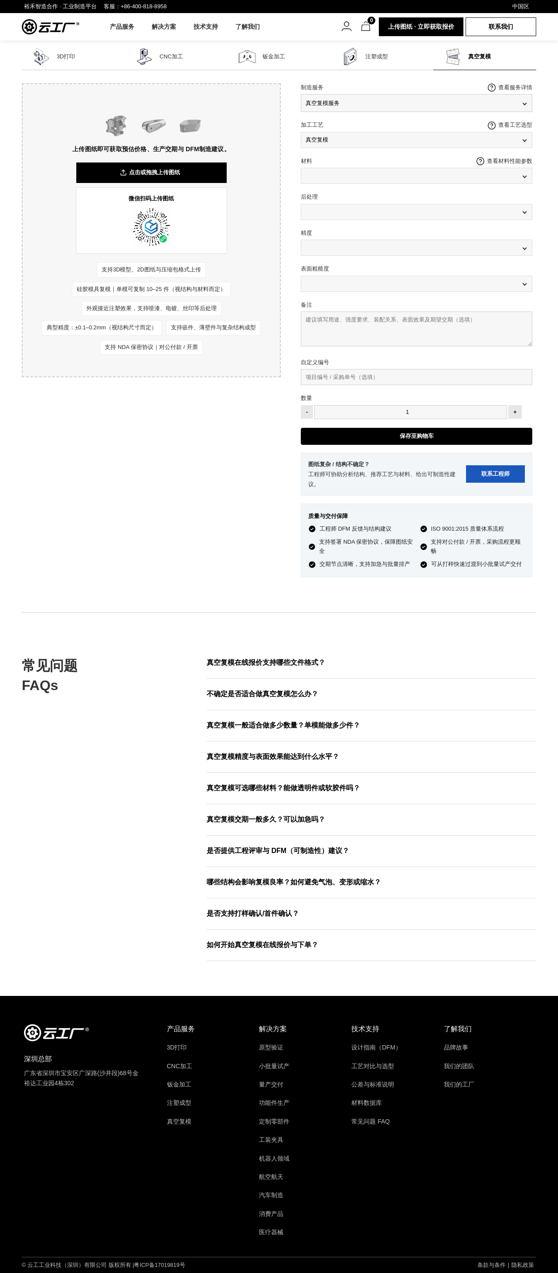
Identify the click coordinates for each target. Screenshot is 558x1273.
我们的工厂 (459, 1084)
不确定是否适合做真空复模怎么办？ (262, 693)
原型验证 (271, 1047)
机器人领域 (274, 1158)
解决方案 (165, 26)
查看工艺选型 (515, 125)
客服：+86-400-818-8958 (135, 6)
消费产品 (271, 1213)
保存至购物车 (417, 436)
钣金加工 (273, 56)
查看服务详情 (515, 87)
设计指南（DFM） (376, 1047)
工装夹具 (271, 1139)
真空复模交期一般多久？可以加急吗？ (266, 819)
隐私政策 (522, 1265)
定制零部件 (274, 1121)
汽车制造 (271, 1195)
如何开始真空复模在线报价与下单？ (262, 944)
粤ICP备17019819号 (159, 1265)
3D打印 (66, 56)
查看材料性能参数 (509, 161)
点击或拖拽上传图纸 (150, 172)
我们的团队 (459, 1066)
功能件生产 (274, 1102)
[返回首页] (56, 1032)
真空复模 (479, 56)
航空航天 (271, 1176)
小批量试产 (274, 1066)
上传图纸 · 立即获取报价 (421, 26)
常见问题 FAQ (370, 1121)
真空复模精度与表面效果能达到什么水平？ (273, 756)
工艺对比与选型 (372, 1066)
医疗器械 (271, 1232)
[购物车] (365, 26)
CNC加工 (171, 56)
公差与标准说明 (372, 1084)
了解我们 (248, 26)
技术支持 (206, 26)
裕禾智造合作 (41, 6)
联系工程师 (495, 474)
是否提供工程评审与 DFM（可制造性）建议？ (278, 850)
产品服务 (123, 26)
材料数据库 (366, 1102)
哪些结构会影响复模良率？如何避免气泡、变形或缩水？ (294, 882)
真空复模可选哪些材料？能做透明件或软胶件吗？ (283, 788)
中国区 (520, 6)
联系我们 (501, 26)
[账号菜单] (346, 26)
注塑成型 (376, 56)
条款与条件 (491, 1265)
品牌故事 (456, 1047)
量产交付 (271, 1084)
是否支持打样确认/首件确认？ (253, 913)
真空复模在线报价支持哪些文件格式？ (266, 662)
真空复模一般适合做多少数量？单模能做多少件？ (283, 725)
